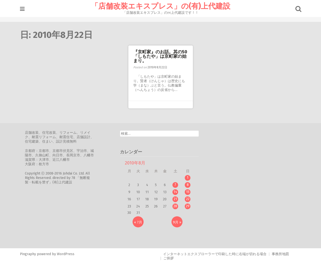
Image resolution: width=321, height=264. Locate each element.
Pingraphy (28, 254)
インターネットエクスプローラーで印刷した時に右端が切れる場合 (215, 254)
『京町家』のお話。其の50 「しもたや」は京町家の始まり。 (162, 56)
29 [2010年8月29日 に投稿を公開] (187, 206)
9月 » (177, 222)
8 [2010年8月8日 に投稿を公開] (188, 185)
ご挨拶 (168, 258)
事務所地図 (280, 254)
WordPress (65, 254)
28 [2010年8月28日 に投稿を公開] (175, 206)
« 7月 (138, 222)
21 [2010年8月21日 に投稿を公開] (175, 199)
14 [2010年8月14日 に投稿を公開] (175, 192)
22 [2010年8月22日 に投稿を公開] (187, 199)
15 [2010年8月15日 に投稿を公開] (187, 192)
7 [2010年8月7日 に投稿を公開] (175, 185)
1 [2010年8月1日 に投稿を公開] (187, 178)
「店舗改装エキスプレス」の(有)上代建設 (160, 6)
